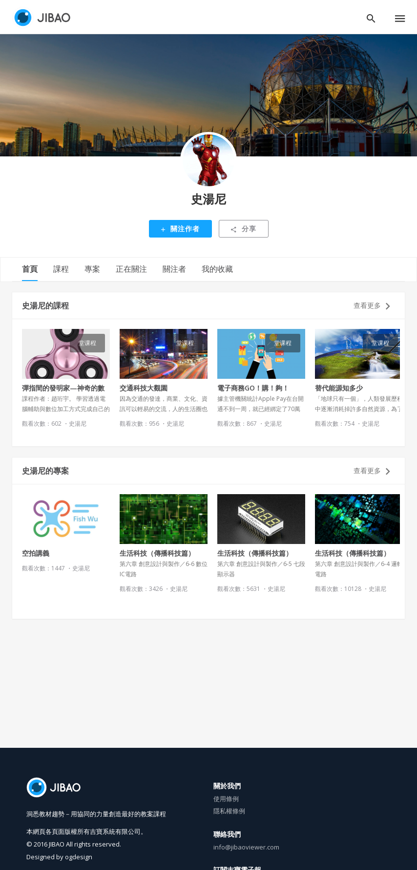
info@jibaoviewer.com (246, 847)
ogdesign (78, 856)
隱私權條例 (229, 810)
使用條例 (226, 798)
